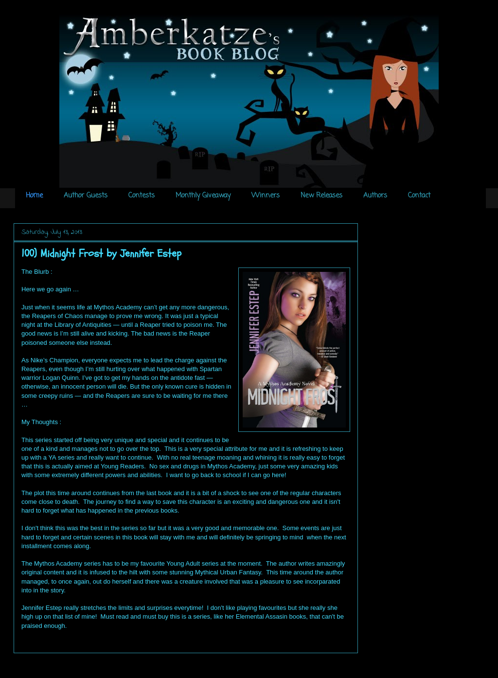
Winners (265, 196)
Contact (419, 196)
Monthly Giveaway (203, 196)
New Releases (321, 196)
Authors (375, 196)
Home (34, 196)
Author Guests (85, 196)
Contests (141, 196)
